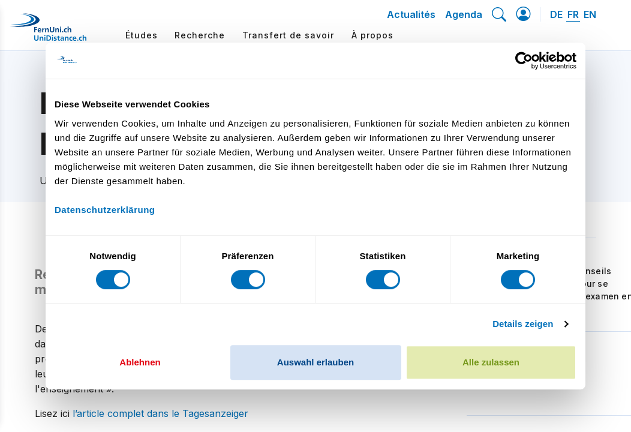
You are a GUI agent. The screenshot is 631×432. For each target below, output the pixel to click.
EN (590, 14)
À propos (372, 35)
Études (141, 35)
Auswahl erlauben (315, 362)
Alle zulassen (490, 362)
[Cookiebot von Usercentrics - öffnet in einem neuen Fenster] (523, 61)
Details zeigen (522, 324)
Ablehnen (139, 362)
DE (556, 14)
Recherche (200, 35)
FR (573, 14)
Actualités (411, 14)
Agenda (463, 14)
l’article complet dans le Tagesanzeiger (160, 413)
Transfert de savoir (288, 35)
